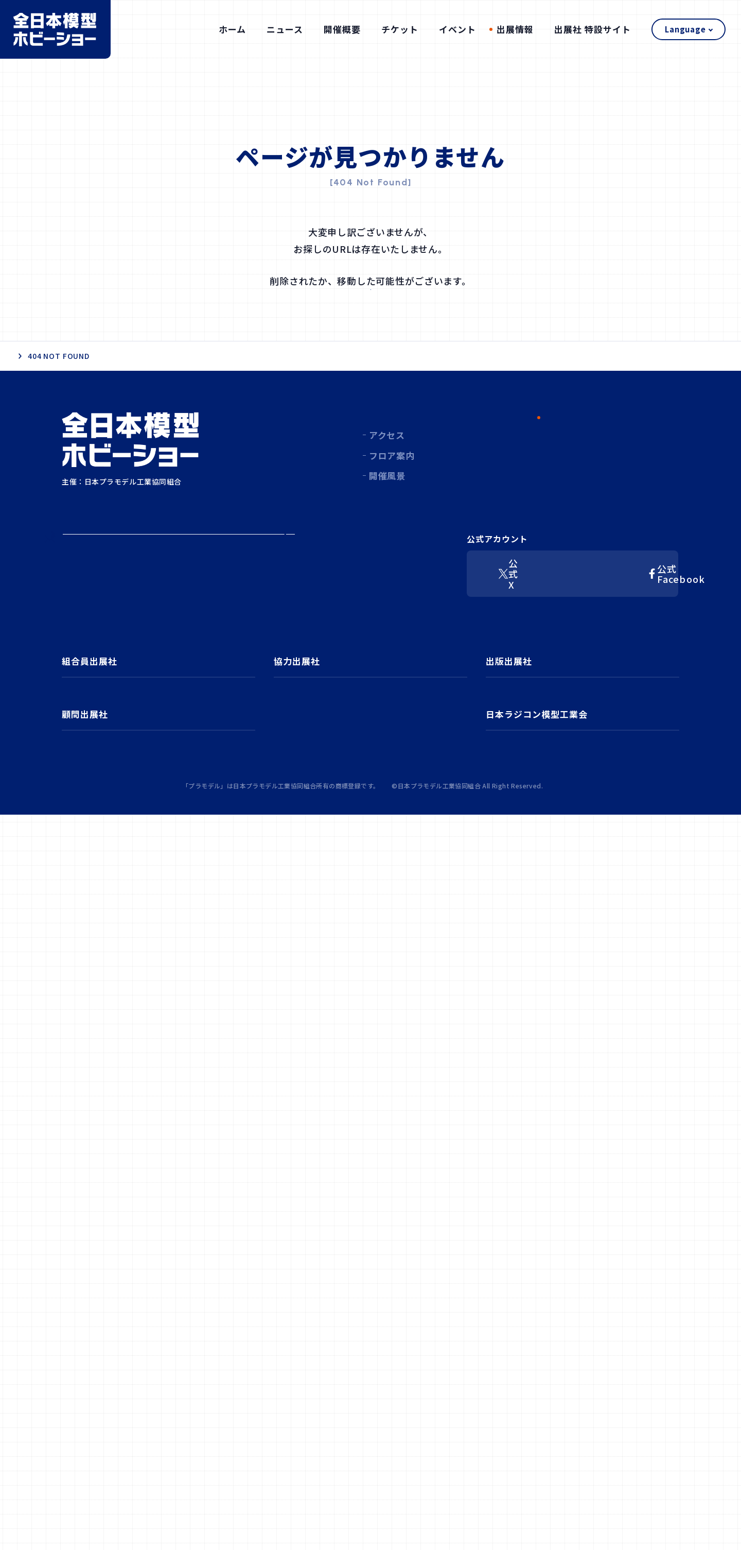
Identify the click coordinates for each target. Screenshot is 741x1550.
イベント (457, 29)
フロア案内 (391, 523)
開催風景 (387, 543)
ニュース (285, 29)
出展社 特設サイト (592, 29)
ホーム (232, 29)
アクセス (387, 502)
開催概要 (342, 29)
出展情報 (515, 29)
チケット (399, 29)
